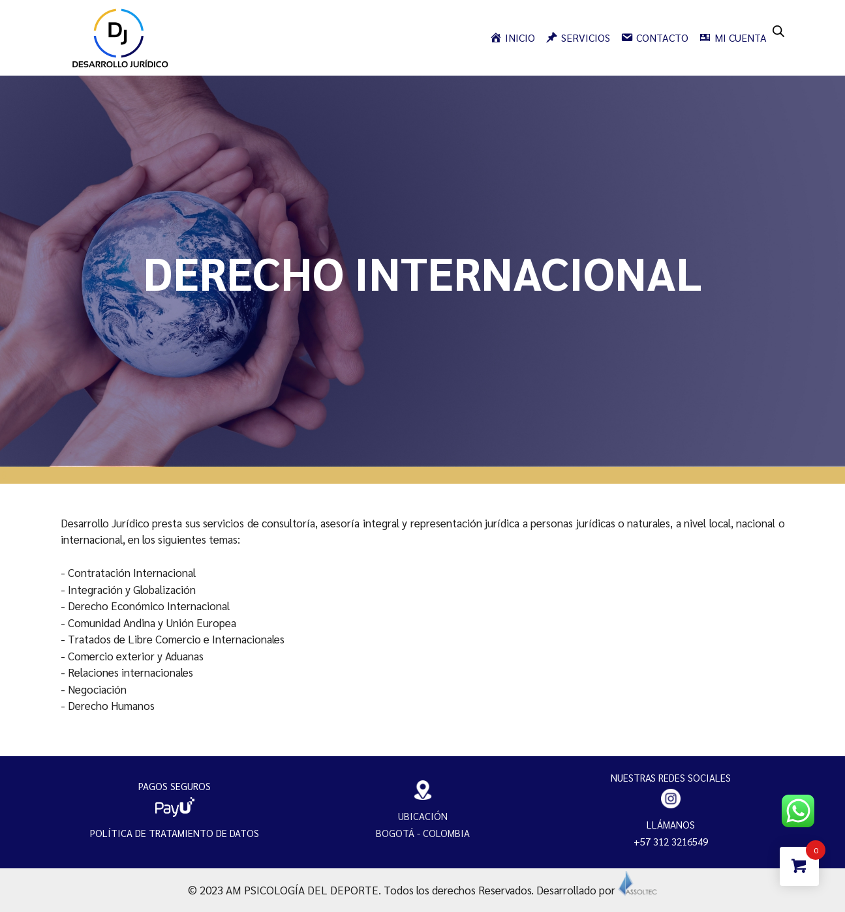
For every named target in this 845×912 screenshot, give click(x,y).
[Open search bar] (778, 30)
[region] (422, 271)
